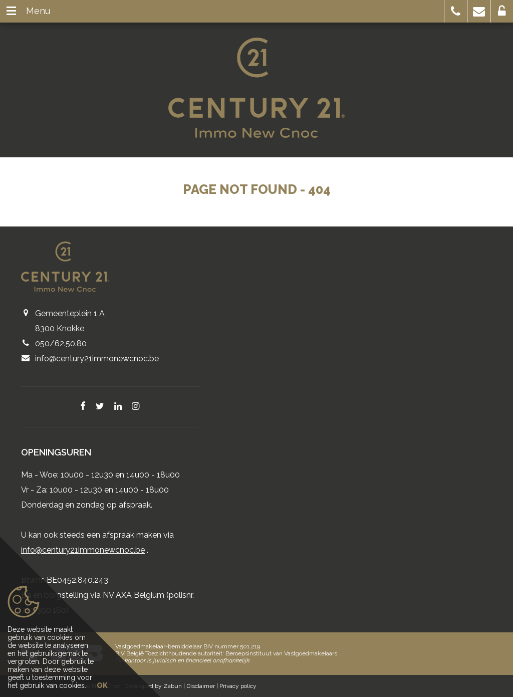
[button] (455, 11)
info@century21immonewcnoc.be (97, 358)
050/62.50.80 (61, 343)
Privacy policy (237, 685)
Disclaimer (200, 685)
